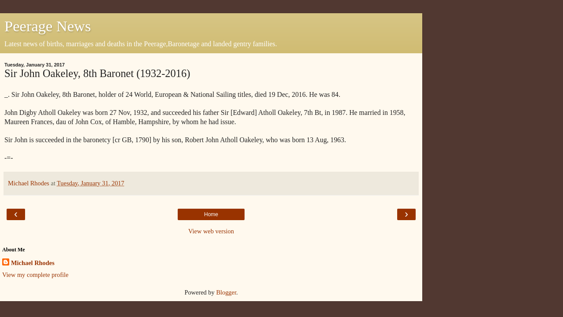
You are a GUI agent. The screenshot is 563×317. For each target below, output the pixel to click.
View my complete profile (35, 274)
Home (211, 214)
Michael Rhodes (33, 262)
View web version (211, 231)
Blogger (226, 292)
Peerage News (47, 26)
